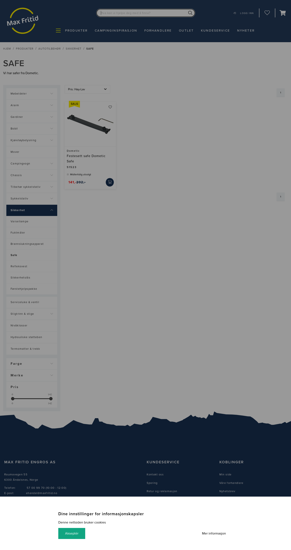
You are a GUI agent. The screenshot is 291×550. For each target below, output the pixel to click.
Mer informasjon (214, 533)
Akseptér (71, 533)
